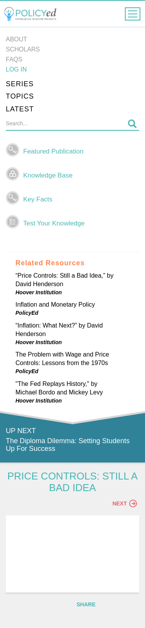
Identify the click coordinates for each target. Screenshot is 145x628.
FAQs (14, 59)
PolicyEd (26, 313)
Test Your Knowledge (54, 223)
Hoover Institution (38, 292)
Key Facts (38, 199)
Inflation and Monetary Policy (55, 304)
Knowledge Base (48, 175)
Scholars (23, 49)
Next (125, 503)
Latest (20, 109)
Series (20, 84)
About (16, 39)
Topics (20, 96)
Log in (16, 69)
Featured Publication (53, 151)
